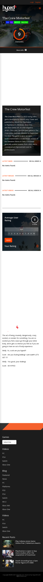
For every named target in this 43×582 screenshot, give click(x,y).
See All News (34, 161)
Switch (4, 461)
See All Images (33, 176)
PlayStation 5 (11, 125)
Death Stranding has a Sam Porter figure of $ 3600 (26, 562)
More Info (20, 50)
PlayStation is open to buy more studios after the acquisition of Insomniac (26, 553)
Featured (6, 475)
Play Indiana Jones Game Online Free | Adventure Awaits (27, 542)
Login (32, 2)
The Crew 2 (14, 130)
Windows (20, 125)
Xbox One (25, 22)
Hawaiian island (13, 141)
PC (4, 22)
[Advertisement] (21, 79)
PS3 (3, 490)
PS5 (11, 22)
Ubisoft (17, 122)
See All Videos (33, 190)
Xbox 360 (6, 505)
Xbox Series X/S (13, 128)
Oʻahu (23, 141)
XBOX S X (17, 22)
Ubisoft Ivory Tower (27, 119)
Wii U (4, 502)
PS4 (7, 22)
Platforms (6, 486)
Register (38, 2)
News (4, 479)
